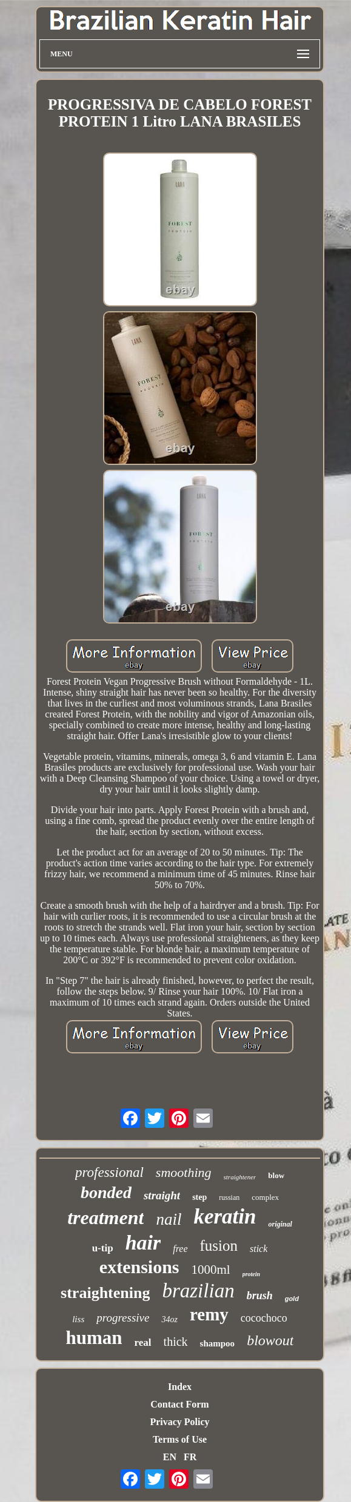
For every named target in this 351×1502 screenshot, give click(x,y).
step (199, 1197)
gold (292, 1298)
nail (168, 1219)
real (143, 1342)
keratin (224, 1216)
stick (258, 1248)
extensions (139, 1267)
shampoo (217, 1343)
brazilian (198, 1291)
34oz (169, 1319)
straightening (105, 1293)
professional (109, 1172)
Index (180, 1387)
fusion (219, 1245)
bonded (106, 1192)
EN (169, 1457)
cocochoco (264, 1318)
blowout (270, 1340)
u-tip (102, 1248)
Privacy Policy (179, 1422)
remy (209, 1314)
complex (265, 1197)
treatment (105, 1217)
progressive (122, 1317)
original (280, 1224)
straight (162, 1195)
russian (229, 1197)
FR (190, 1457)
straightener (240, 1177)
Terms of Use (180, 1439)
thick (176, 1341)
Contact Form (179, 1404)
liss (78, 1319)
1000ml (211, 1269)
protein (251, 1274)
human (94, 1337)
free (180, 1248)
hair (143, 1242)
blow (276, 1175)
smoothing (184, 1172)
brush (260, 1296)
